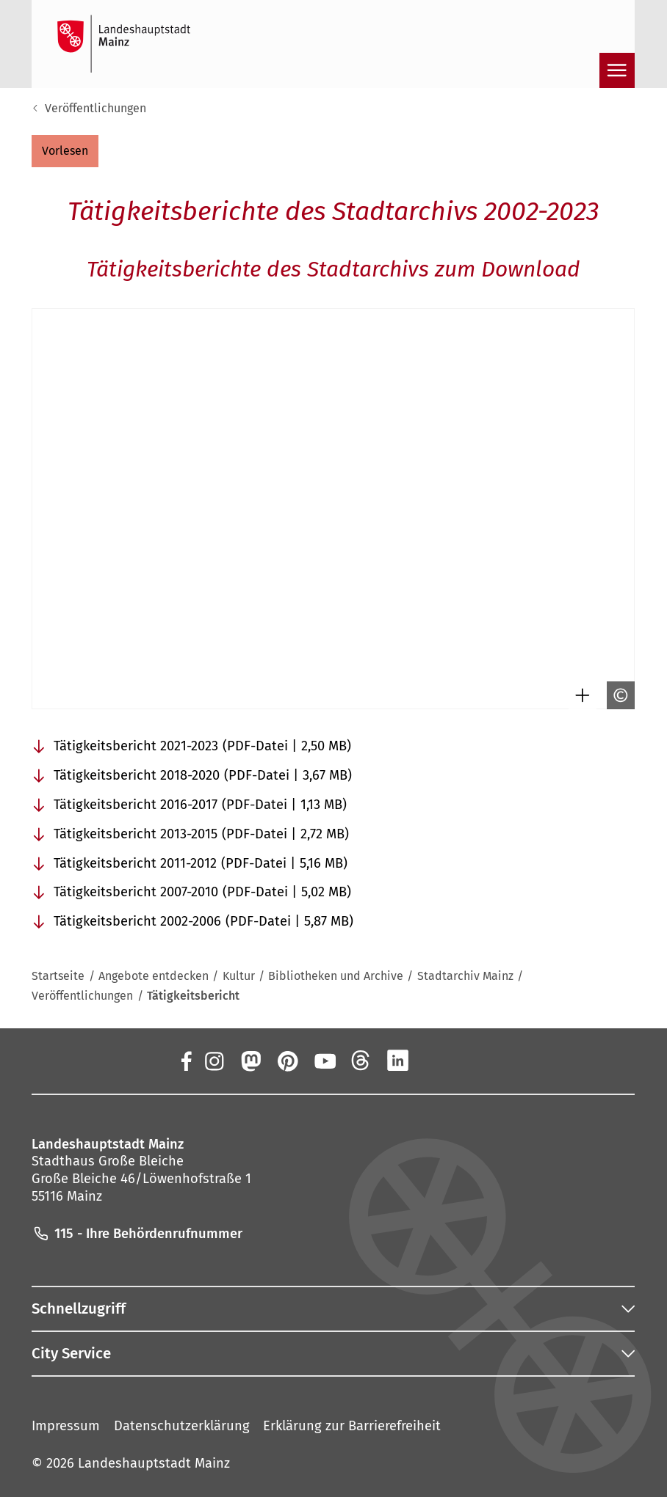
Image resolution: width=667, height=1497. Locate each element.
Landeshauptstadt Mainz (154, 1463)
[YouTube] (324, 1059)
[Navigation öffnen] (617, 70)
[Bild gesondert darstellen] (578, 695)
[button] (65, 151)
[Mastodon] (250, 1059)
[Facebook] (185, 1059)
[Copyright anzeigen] (617, 695)
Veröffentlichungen (95, 108)
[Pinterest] (287, 1059)
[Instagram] (213, 1059)
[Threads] (361, 1059)
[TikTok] (471, 1059)
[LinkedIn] (398, 1059)
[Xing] (435, 1059)
